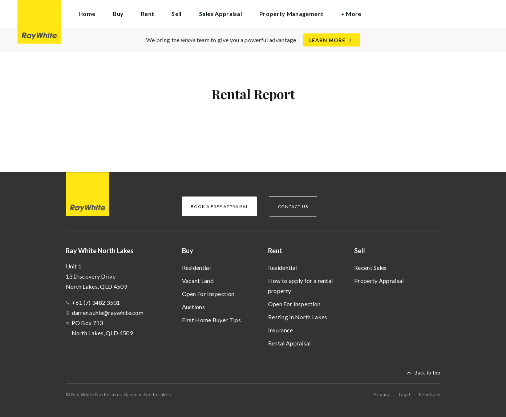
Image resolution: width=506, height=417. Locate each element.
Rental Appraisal (289, 343)
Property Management (291, 13)
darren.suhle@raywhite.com (108, 312)
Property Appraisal (379, 280)
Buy (187, 251)
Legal (404, 394)
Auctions (193, 306)
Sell (359, 251)
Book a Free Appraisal (219, 206)
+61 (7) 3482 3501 (96, 302)
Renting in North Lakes (297, 316)
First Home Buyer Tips (211, 319)
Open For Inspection (208, 293)
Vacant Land (198, 280)
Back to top (427, 373)
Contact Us (293, 206)
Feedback (429, 394)
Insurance (280, 330)
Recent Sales (370, 267)
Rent (275, 251)
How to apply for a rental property (300, 285)
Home (86, 13)
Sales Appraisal (220, 13)
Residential (196, 267)
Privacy (381, 394)
